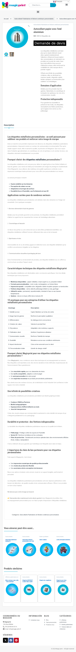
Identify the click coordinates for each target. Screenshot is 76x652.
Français (57, 1)
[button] (66, 4)
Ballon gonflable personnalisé (43, 537)
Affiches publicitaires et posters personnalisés (11, 577)
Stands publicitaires (67, 624)
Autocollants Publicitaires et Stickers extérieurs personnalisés (34, 19)
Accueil (6, 19)
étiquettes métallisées (36, 159)
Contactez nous (35, 620)
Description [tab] (9, 125)
